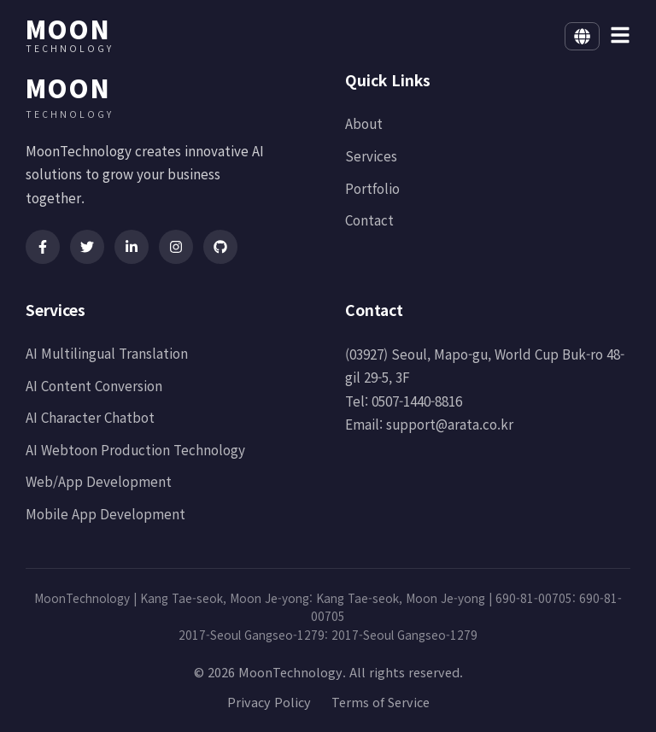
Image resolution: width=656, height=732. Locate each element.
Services (371, 155)
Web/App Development (99, 480)
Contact (369, 219)
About (364, 123)
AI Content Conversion (94, 385)
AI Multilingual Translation (107, 352)
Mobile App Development (105, 513)
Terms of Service (380, 702)
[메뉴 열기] (620, 36)
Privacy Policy (269, 702)
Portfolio (372, 188)
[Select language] (582, 36)
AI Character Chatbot (90, 416)
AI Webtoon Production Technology (135, 449)
